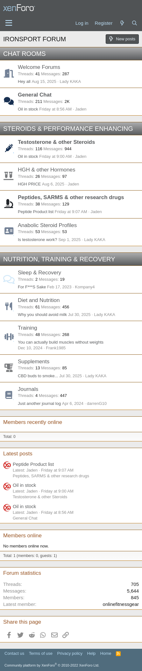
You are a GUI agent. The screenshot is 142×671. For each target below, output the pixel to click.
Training (27, 328)
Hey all (24, 81)
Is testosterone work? (37, 239)
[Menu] (8, 23)
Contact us (14, 653)
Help (91, 653)
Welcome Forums (39, 67)
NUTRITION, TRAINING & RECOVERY (59, 259)
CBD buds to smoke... (38, 375)
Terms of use (41, 653)
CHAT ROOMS (24, 53)
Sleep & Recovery (39, 273)
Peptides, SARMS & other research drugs (71, 197)
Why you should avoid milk (42, 314)
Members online (22, 536)
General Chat (35, 95)
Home (105, 653)
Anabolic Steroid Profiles (47, 225)
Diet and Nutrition (39, 300)
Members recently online (32, 422)
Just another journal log (39, 403)
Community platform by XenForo (51, 665)
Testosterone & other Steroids (56, 142)
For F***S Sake (32, 287)
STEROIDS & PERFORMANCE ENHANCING (68, 128)
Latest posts (17, 454)
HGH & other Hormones (46, 170)
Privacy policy (69, 653)
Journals (28, 389)
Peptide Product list (35, 211)
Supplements (33, 362)
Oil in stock (28, 109)
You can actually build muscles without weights (60, 342)
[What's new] (122, 23)
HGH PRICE (29, 184)
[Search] (134, 23)
